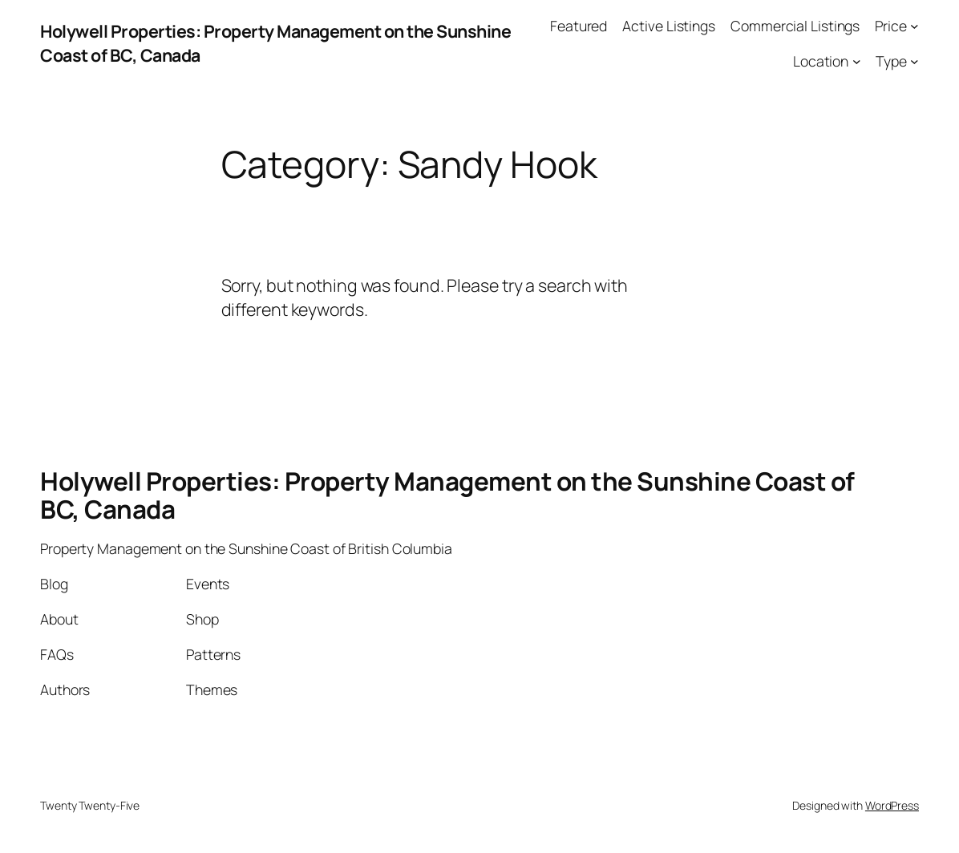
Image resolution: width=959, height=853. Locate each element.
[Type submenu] (914, 61)
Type (891, 61)
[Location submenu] (856, 61)
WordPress (892, 805)
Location (820, 61)
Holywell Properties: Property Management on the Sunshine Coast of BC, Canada (447, 494)
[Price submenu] (914, 26)
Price (891, 25)
